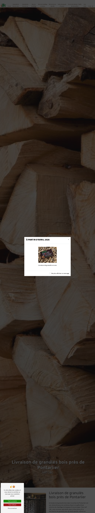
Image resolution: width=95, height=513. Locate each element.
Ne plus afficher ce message (60, 273)
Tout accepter (12, 501)
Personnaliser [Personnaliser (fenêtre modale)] (12, 508)
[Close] (69, 239)
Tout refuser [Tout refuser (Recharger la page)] (12, 505)
